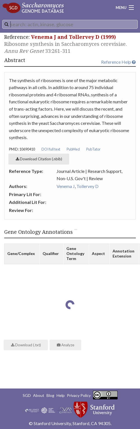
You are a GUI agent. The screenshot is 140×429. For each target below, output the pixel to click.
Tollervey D (87, 186)
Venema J (66, 186)
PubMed (73, 149)
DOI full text (50, 149)
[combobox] (70, 24)
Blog (50, 395)
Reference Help (118, 62)
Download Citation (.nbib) (39, 159)
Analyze (65, 345)
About (38, 395)
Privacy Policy (79, 395)
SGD (27, 395)
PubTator (93, 149)
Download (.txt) (26, 345)
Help (61, 395)
